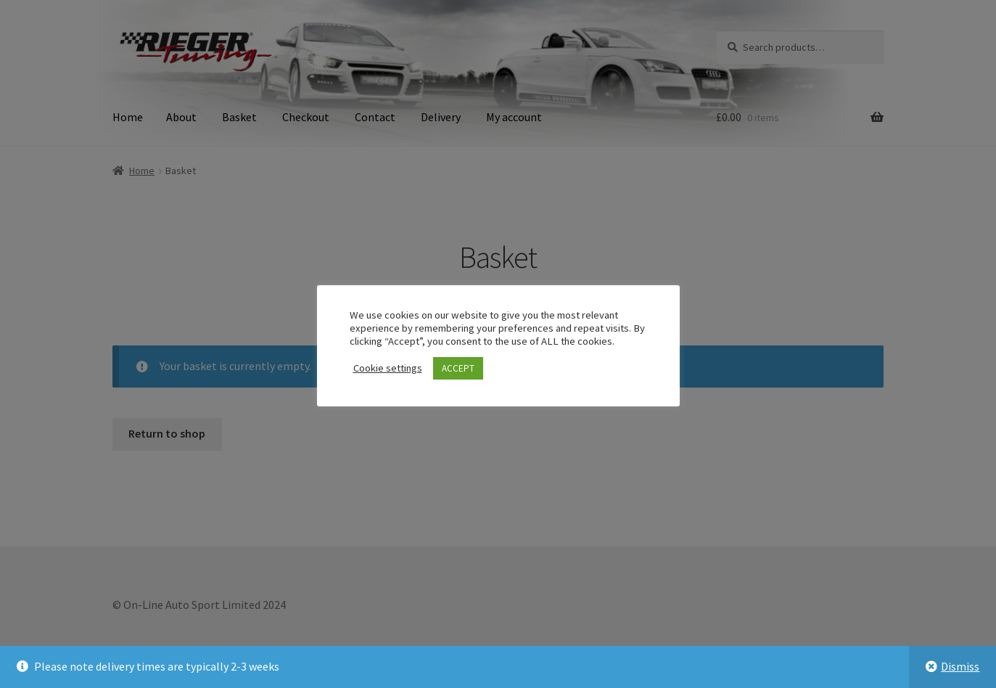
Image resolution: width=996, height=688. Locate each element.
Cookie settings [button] (387, 367)
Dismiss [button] (960, 666)
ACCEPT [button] (458, 368)
